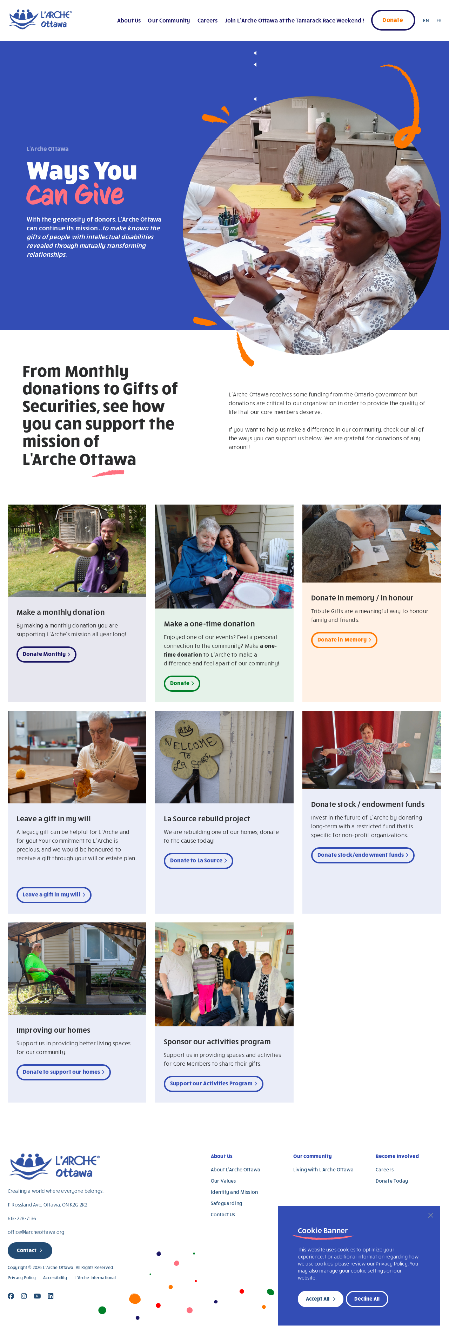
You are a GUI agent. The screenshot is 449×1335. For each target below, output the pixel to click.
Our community (312, 1156)
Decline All (367, 1298)
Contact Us (223, 1214)
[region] (359, 1266)
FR (439, 20)
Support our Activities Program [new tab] (211, 1083)
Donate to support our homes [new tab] (61, 1071)
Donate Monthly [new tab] (44, 653)
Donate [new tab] (179, 682)
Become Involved (397, 1156)
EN (426, 20)
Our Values (223, 1181)
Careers (207, 20)
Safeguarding (226, 1203)
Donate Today (392, 1181)
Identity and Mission (234, 1192)
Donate (392, 19)
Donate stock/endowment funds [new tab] (360, 854)
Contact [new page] (26, 1250)
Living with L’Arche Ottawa (323, 1169)
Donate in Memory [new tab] (342, 639)
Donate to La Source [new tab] (196, 860)
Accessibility (55, 1277)
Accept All (317, 1298)
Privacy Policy (22, 1277)
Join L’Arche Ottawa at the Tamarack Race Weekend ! (294, 20)
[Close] (430, 1215)
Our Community (169, 20)
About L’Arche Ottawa (235, 1169)
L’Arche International (95, 1277)
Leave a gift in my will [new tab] (52, 894)
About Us (129, 20)
